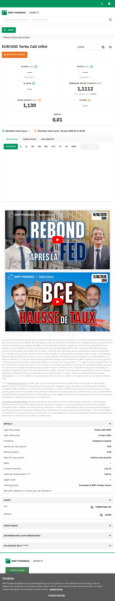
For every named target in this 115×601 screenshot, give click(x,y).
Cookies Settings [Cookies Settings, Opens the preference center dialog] (56, 597)
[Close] (110, 580)
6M (46, 146)
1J (21, 146)
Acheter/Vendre (14, 54)
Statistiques (57, 525)
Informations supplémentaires (57, 535)
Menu (9, 30)
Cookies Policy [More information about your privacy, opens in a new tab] (56, 591)
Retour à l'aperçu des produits (17, 37)
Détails (57, 423)
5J (26, 146)
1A (60, 146)
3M (39, 146)
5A (66, 146)
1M (32, 146)
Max (74, 146)
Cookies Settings (17, 570)
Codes (57, 500)
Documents (48, 139)
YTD (53, 146)
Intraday (11, 146)
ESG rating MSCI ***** (57, 545)
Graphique (12, 139)
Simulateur (29, 139)
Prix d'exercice (82, 93)
